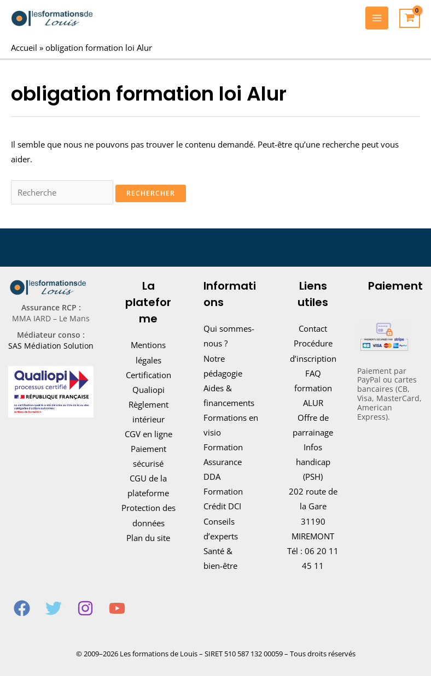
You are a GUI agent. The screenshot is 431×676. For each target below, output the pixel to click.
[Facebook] (21, 608)
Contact (313, 328)
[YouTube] (117, 608)
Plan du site (148, 537)
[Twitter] (53, 608)
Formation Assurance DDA (223, 462)
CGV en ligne (148, 433)
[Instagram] (85, 608)
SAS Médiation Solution (51, 345)
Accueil (24, 47)
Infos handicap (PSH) (313, 462)
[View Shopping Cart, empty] (409, 18)
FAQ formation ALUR (313, 388)
